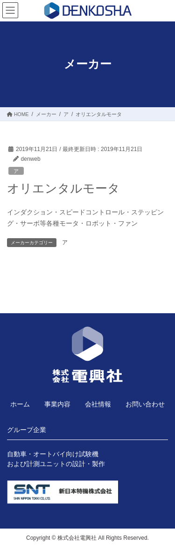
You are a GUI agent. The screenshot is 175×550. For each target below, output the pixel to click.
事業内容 (57, 404)
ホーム (20, 404)
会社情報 (98, 404)
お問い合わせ (145, 404)
